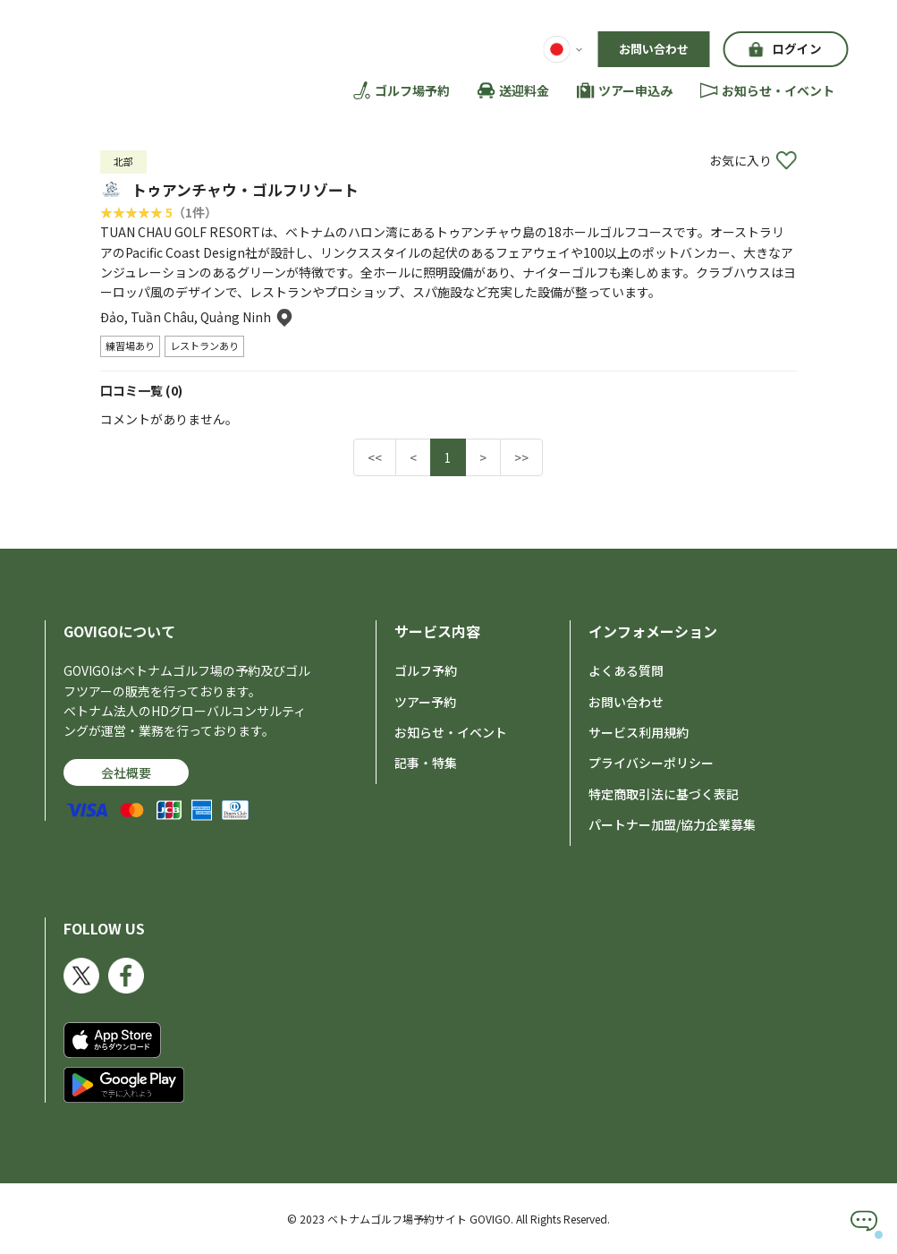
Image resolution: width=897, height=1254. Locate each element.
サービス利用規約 (638, 732)
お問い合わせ (654, 48)
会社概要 (126, 772)
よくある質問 (626, 670)
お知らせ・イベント (450, 732)
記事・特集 (425, 763)
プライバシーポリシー (651, 763)
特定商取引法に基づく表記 (663, 793)
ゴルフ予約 (425, 670)
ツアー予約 (425, 701)
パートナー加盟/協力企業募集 (672, 824)
